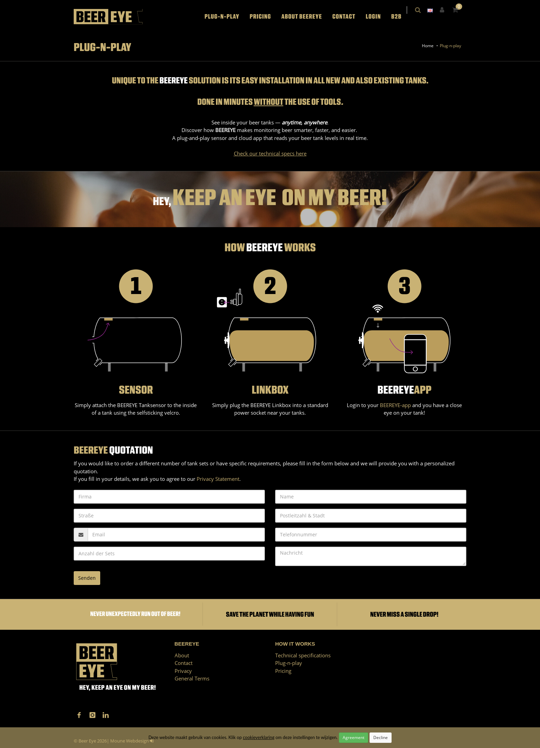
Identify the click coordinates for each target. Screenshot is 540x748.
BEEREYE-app (395, 405)
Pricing (265, 16)
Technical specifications (303, 655)
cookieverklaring (258, 737)
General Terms (192, 678)
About (182, 655)
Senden (87, 578)
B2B (401, 16)
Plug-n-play (226, 16)
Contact (348, 16)
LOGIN (377, 16)
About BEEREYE (306, 16)
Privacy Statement (218, 478)
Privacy (183, 670)
